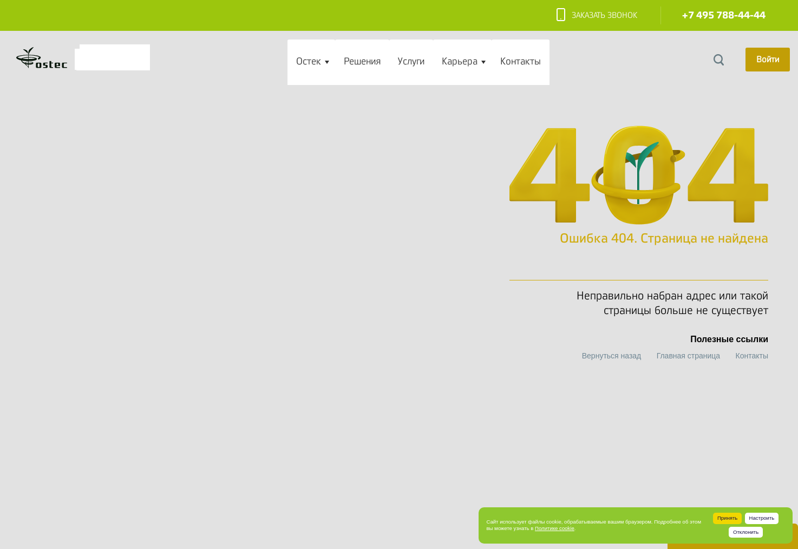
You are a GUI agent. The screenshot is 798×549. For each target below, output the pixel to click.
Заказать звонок (597, 15)
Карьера (460, 61)
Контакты (520, 61)
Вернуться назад (612, 355)
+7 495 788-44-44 (724, 15)
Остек (308, 61)
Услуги (411, 61)
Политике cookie (554, 528)
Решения (362, 61)
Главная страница (689, 355)
